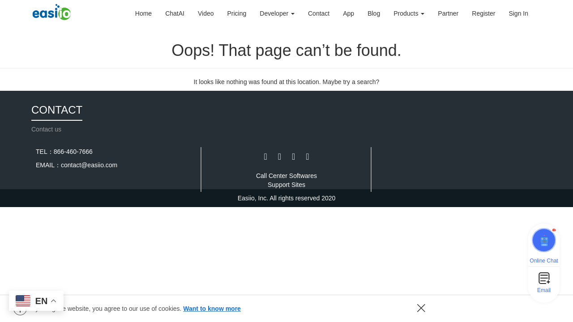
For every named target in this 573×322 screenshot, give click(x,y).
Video (206, 13)
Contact (318, 13)
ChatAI (174, 13)
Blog (374, 13)
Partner (448, 13)
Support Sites (286, 184)
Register (483, 13)
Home (143, 13)
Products (408, 13)
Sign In (518, 13)
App (348, 13)
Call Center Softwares (286, 175)
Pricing (237, 13)
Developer (277, 13)
